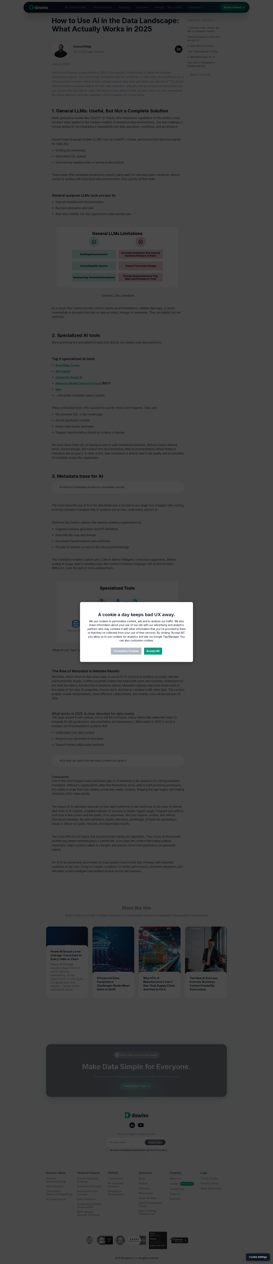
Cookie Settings (258, 1257)
